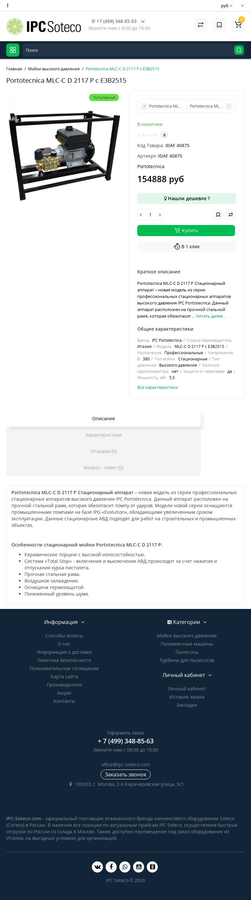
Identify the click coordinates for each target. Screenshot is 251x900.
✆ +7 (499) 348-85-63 (114, 21)
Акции (64, 693)
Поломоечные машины (187, 644)
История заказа (187, 697)
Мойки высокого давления (187, 635)
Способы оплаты (64, 635)
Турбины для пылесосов (186, 660)
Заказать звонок (125, 774)
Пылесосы (187, 652)
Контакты (64, 701)
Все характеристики (157, 387)
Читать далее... (211, 316)
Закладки (186, 705)
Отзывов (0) (104, 451)
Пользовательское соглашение (64, 668)
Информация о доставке (64, 652)
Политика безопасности (64, 660)
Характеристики (103, 435)
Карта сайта (64, 676)
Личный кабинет (187, 688)
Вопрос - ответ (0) (103, 467)
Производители (64, 685)
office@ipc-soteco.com (125, 764)
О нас (64, 644)
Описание (103, 418)
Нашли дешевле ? (187, 198)
